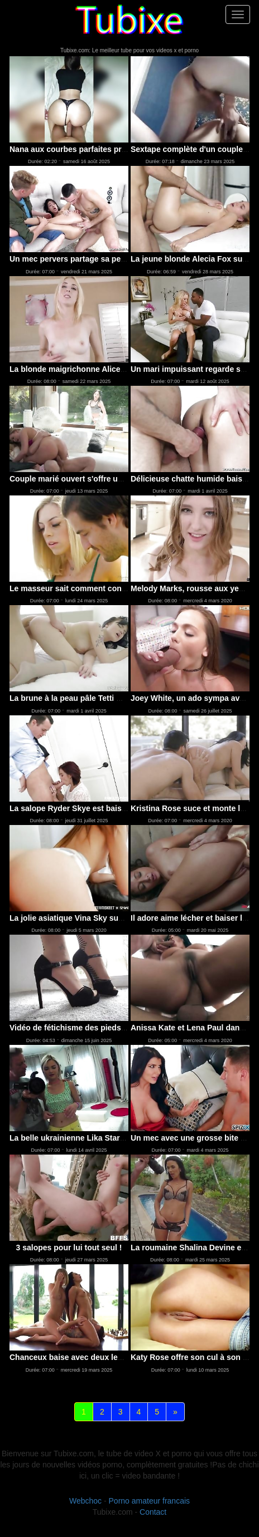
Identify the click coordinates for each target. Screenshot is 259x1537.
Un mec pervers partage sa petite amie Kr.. (88, 258)
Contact (153, 1511)
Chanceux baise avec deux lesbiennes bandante (99, 1357)
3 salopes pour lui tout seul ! (69, 1247)
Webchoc (85, 1500)
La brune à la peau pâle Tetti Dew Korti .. (84, 698)
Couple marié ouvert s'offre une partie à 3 (86, 478)
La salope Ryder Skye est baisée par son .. (88, 808)
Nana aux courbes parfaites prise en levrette (91, 149)
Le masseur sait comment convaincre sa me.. (93, 588)
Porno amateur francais (149, 1500)
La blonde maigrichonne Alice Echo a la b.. (88, 369)
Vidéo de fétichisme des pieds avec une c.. (88, 1027)
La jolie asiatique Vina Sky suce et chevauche (94, 918)
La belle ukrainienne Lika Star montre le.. (85, 1137)
